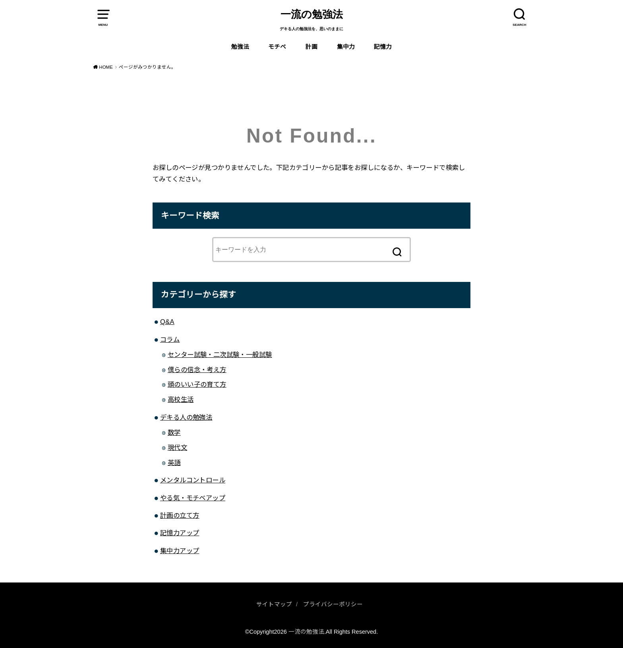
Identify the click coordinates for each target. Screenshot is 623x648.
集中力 (346, 47)
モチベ (277, 47)
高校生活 (181, 399)
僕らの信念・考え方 (197, 369)
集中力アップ (179, 550)
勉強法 (240, 47)
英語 (174, 462)
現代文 (177, 447)
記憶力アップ (179, 532)
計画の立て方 (179, 515)
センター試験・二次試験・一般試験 (220, 354)
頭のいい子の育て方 (197, 384)
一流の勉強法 (312, 14)
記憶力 (383, 47)
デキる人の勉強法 (186, 417)
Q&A (167, 321)
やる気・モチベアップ (192, 497)
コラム (170, 339)
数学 (174, 432)
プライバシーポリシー (333, 604)
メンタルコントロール (192, 480)
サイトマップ (274, 604)
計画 (311, 47)
